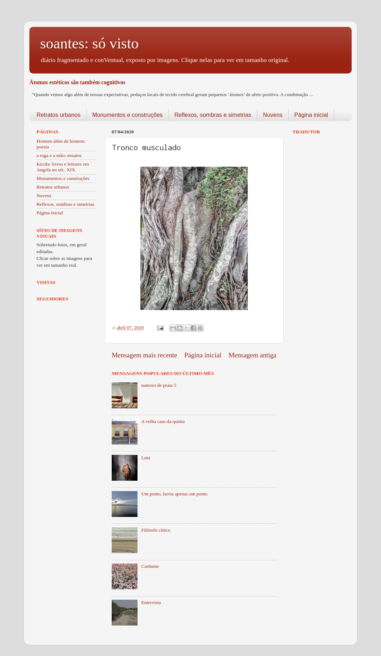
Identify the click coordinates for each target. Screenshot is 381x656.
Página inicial (311, 115)
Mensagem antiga (252, 355)
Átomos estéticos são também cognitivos (77, 82)
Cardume (150, 566)
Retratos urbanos (59, 115)
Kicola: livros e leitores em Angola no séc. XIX (63, 166)
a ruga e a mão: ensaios (59, 155)
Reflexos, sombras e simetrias (212, 115)
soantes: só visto (89, 43)
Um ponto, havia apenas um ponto (174, 493)
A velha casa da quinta (162, 421)
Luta (145, 457)
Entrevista (151, 602)
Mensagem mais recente (144, 355)
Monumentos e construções (127, 115)
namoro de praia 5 (158, 385)
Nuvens (273, 115)
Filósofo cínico (155, 530)
